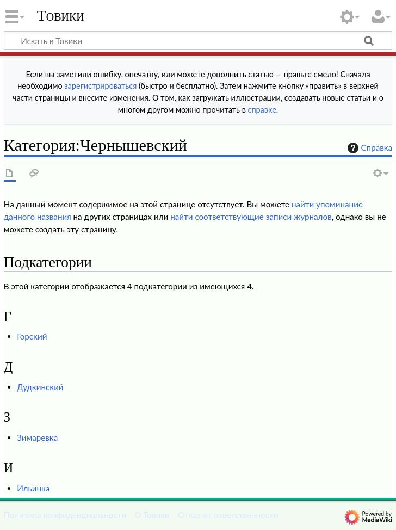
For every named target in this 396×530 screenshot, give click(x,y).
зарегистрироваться (100, 85)
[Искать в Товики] (198, 40)
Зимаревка (37, 437)
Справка (369, 148)
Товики (60, 15)
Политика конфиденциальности (65, 515)
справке (262, 109)
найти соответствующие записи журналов (250, 216)
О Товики (152, 515)
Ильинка (33, 488)
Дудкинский (40, 387)
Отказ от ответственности (228, 515)
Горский (32, 336)
